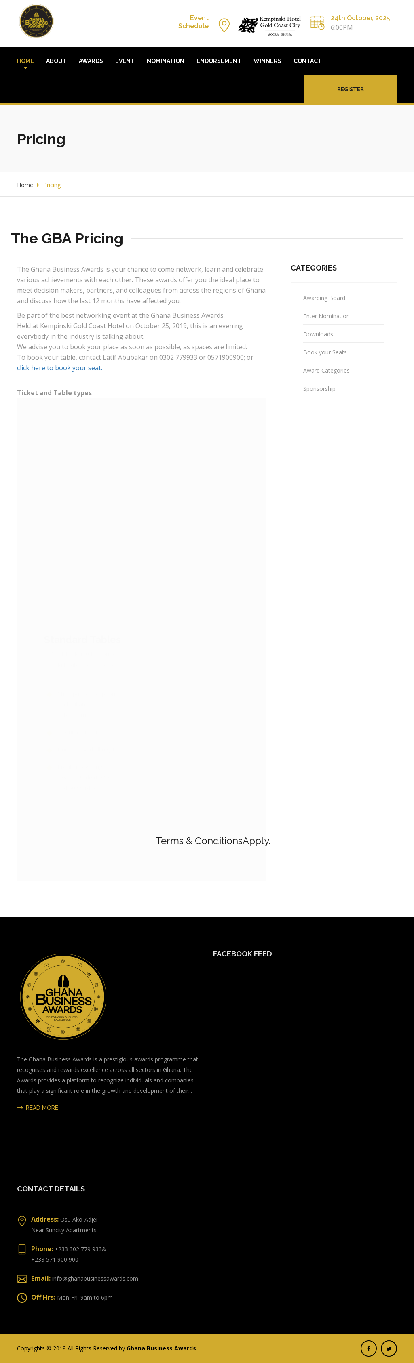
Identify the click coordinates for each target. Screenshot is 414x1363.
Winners (267, 61)
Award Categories (326, 370)
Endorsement (218, 61)
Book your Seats (325, 352)
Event (125, 61)
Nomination (165, 61)
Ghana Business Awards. (162, 1348)
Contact (308, 61)
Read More (37, 1108)
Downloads (318, 334)
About (56, 61)
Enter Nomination (326, 316)
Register (350, 89)
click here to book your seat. (59, 367)
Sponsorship (319, 388)
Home (25, 61)
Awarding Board (324, 298)
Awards (91, 61)
